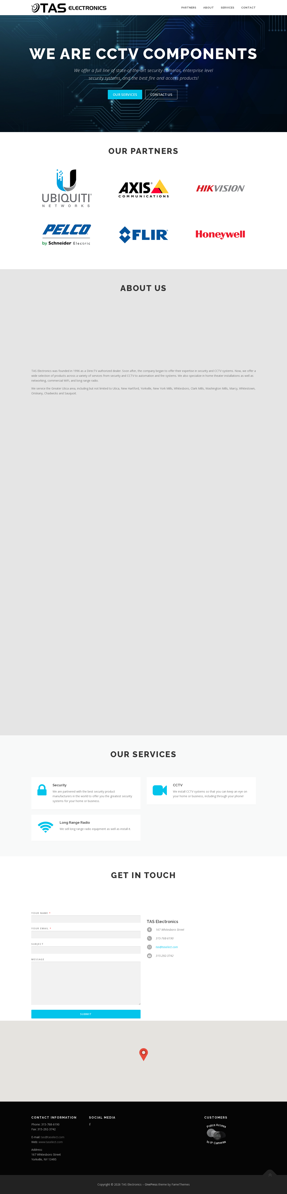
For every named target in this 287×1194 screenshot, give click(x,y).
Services (227, 7)
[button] (143, 1054)
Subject (37, 1002)
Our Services (125, 94)
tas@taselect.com (167, 1006)
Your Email (41, 987)
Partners (188, 7)
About (208, 7)
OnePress (151, 1184)
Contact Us (161, 94)
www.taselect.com (51, 1142)
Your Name (40, 972)
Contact (248, 7)
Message (37, 1018)
